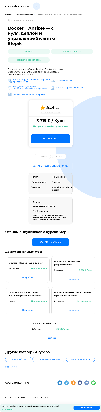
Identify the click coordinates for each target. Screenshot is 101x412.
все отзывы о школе (50, 112)
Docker (29, 51)
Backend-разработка (29, 60)
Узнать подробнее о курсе (50, 166)
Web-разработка (18, 359)
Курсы (59, 156)
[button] (36, 6)
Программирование (24, 14)
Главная (8, 14)
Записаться (51, 138)
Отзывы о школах (39, 397)
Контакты (20, 397)
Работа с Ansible (72, 51)
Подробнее (28, 277)
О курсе (43, 156)
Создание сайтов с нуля (48, 359)
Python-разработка (80, 359)
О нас (8, 397)
